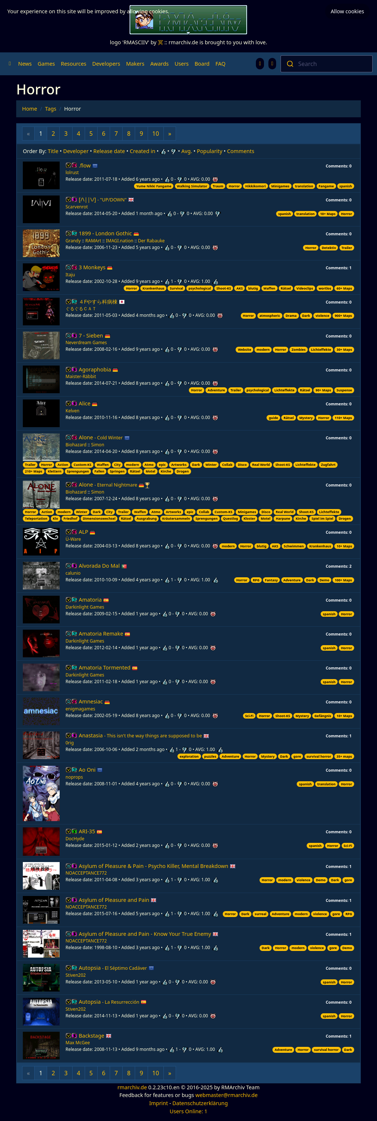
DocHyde (75, 838)
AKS (239, 288)
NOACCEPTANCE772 (86, 873)
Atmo (149, 464)
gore (297, 756)
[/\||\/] (106, 199)
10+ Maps (327, 213)
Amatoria (94, 599)
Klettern (54, 471)
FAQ (220, 63)
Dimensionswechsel (99, 518)
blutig (253, 288)
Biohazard (76, 445)
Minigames (280, 186)
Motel (150, 471)
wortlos (324, 288)
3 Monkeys (96, 267)
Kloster (249, 518)
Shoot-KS (223, 288)
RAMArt (93, 241)
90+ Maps (323, 390)
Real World (261, 464)
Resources (73, 63)
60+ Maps (344, 288)
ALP (87, 531)
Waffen (269, 288)
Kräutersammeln (176, 518)
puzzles (210, 756)
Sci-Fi (249, 715)
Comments (240, 151)
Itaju (70, 274)
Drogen (183, 471)
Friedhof (70, 518)
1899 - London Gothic (109, 233)
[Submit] (289, 64)
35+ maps (344, 756)
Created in (142, 151)
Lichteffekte (321, 349)
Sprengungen (78, 471)
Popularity (209, 151)
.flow (88, 165)
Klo (55, 518)
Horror (234, 186)
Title (53, 151)
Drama (291, 315)
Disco (242, 464)
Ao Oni (91, 769)
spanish (345, 186)
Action (62, 464)
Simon (97, 445)
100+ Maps (343, 580)
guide (273, 417)
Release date (109, 151)
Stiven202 (76, 975)
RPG (256, 580)
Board (202, 63)
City (117, 464)
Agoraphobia (98, 369)
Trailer (346, 247)
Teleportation (36, 518)
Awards (159, 63)
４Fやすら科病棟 (102, 301)
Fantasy (271, 580)
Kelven (73, 411)
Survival (176, 288)
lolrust (72, 172)
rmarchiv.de (132, 1087)
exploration (189, 756)
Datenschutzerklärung (200, 1103)
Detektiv (329, 247)
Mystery (306, 417)
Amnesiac (94, 701)
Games (46, 63)
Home (29, 108)
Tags (50, 108)
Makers (135, 63)
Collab (227, 464)
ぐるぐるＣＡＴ (81, 308)
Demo (324, 580)
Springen (117, 471)
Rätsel (286, 288)
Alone (104, 437)
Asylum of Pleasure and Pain (117, 899)
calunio (73, 573)
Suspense (344, 390)
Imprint (158, 1103)
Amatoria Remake (104, 633)
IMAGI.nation (119, 241)
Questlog (230, 518)
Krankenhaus (153, 288)
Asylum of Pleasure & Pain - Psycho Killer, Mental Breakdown (157, 865)
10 (155, 133)
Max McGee (78, 1042)
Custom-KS (82, 464)
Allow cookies (347, 9)
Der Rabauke (151, 241)
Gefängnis (322, 715)
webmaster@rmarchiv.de (226, 1094)
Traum (218, 186)
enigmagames (80, 709)
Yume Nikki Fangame (153, 186)
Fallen (99, 471)
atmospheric (269, 315)
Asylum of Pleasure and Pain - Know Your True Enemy (148, 933)
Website (244, 349)
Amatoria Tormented (108, 667)
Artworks (179, 464)
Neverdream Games (86, 342)
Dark (306, 315)
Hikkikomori (255, 186)
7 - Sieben (94, 335)
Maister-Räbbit (81, 376)
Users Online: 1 (189, 1111)
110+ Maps (343, 417)
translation (304, 186)
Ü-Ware (73, 539)
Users (181, 63)
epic (162, 464)
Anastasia (144, 735)
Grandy (73, 241)
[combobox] (327, 63)
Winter (211, 464)
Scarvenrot (77, 207)
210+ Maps (33, 471)
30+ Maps (344, 349)
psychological (199, 288)
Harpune (283, 518)
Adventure (216, 390)
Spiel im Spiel (322, 518)
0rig (70, 743)
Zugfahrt (328, 464)
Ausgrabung (147, 518)
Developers (106, 63)
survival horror (318, 756)
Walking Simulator (192, 186)
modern (263, 349)
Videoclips (304, 288)
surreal (261, 913)
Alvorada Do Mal (103, 565)
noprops (74, 777)
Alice (88, 403)
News (25, 63)
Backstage (95, 1035)
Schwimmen (294, 546)
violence (322, 315)
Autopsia (116, 967)
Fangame (326, 186)
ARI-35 (90, 831)
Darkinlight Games (85, 607)
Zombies (299, 349)
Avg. (187, 151)
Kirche (166, 471)
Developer (76, 151)
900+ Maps (343, 315)
